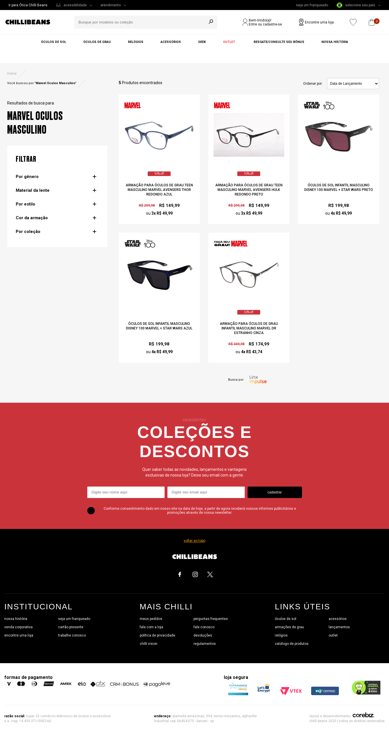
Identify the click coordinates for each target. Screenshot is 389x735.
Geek (202, 42)
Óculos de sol (53, 42)
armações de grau (289, 627)
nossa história (15, 619)
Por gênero (27, 176)
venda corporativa (18, 627)
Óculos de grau (97, 42)
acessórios (338, 619)
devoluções (202, 635)
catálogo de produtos (292, 644)
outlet (333, 635)
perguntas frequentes (210, 619)
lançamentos (339, 627)
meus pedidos (151, 619)
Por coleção (28, 231)
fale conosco (203, 627)
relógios (281, 635)
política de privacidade (157, 635)
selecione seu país (356, 5)
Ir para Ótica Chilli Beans (28, 5)
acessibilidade (75, 5)
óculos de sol (285, 619)
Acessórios (171, 42)
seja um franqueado (312, 5)
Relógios (135, 42)
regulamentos (204, 644)
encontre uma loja (18, 635)
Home (12, 74)
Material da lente (33, 190)
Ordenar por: (313, 84)
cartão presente (70, 627)
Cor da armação (32, 217)
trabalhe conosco (72, 635)
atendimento (110, 5)
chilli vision (148, 644)
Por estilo (25, 204)
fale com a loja (151, 627)
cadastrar (274, 492)
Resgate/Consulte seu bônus (279, 42)
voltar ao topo (194, 541)
